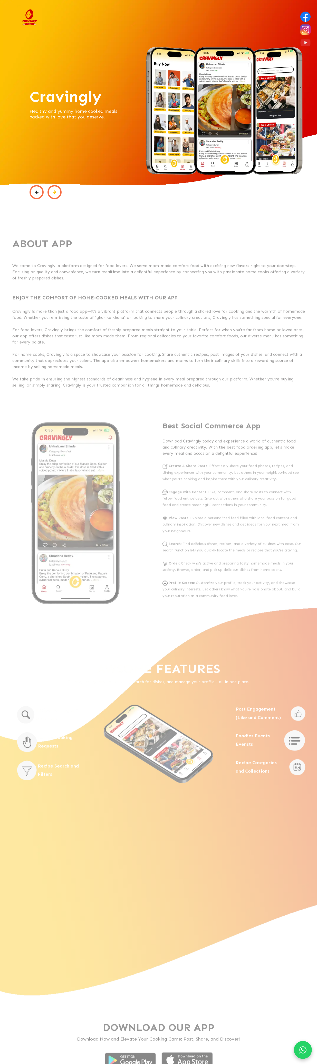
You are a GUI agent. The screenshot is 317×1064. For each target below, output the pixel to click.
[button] (37, 193)
